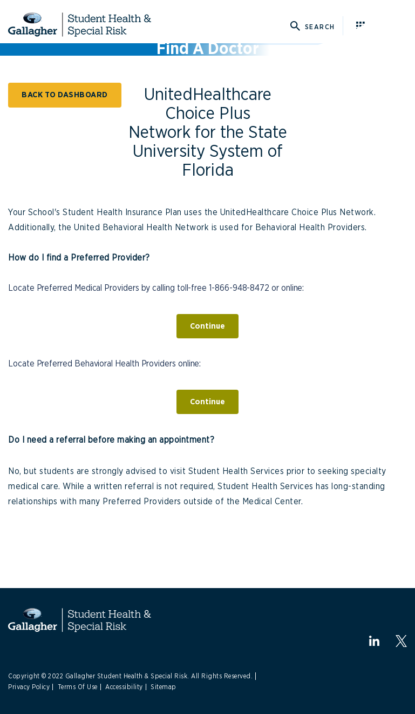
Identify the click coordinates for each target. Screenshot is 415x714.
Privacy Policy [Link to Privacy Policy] (29, 687)
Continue (207, 326)
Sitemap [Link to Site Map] (163, 687)
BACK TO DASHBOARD (65, 95)
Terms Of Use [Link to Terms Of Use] (78, 687)
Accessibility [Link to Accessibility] (124, 687)
